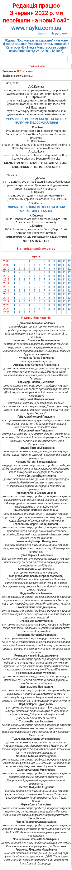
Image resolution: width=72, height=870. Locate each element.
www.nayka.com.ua (36, 28)
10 (59, 261)
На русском (59, 33)
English (42, 33)
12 (69, 261)
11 (64, 261)
